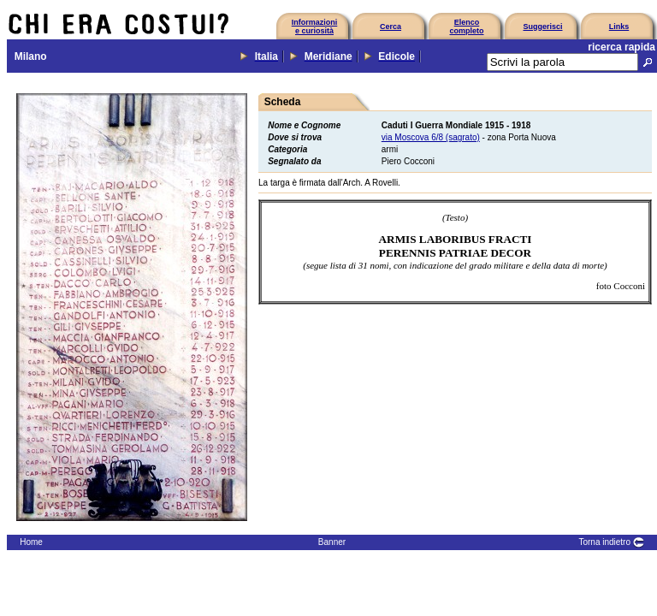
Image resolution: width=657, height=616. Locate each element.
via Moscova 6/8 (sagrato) (431, 137)
